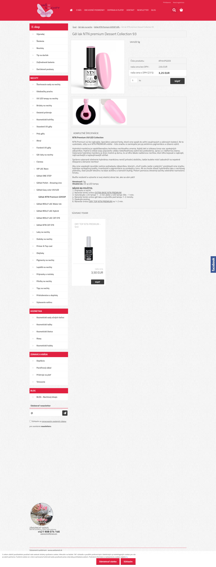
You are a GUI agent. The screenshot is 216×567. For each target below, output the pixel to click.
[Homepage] (71, 10)
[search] (174, 10)
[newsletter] (64, 413)
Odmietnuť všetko (106, 561)
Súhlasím (127, 561)
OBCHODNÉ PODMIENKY (94, 10)
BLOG (153, 10)
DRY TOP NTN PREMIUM (101, 201)
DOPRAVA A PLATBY (115, 10)
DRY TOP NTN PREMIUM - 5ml (88, 225)
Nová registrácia (178, 2)
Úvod (74, 27)
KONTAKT (130, 10)
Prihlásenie (167, 2)
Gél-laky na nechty (85, 27)
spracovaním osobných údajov (54, 421)
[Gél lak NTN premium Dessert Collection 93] (98, 41)
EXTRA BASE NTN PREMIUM (108, 192)
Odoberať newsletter (41, 405)
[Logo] (48, 10)
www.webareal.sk (55, 550)
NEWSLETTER (142, 10)
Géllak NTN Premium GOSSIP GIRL (107, 27)
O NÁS (79, 10)
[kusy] (134, 80)
